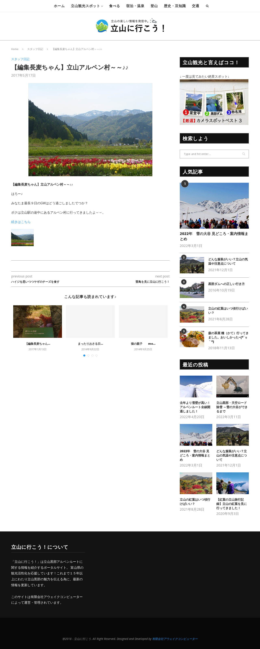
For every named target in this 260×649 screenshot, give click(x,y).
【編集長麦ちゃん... (37, 344)
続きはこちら (21, 222)
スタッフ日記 (35, 49)
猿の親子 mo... (143, 344)
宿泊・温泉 (135, 5)
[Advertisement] (127, 572)
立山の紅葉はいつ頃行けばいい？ (228, 310)
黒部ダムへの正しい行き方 (226, 284)
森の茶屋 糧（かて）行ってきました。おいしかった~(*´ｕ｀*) (228, 337)
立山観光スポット (85, 5)
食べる (114, 5)
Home (14, 49)
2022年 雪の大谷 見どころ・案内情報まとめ (214, 236)
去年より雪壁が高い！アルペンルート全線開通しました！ (195, 407)
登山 (154, 5)
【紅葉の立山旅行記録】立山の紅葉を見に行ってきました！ (231, 503)
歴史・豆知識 (175, 5)
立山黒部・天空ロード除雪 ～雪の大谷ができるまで (232, 407)
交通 (195, 5)
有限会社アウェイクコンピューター (57, 597)
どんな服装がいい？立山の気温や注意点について (228, 261)
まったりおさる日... (90, 344)
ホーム (59, 5)
